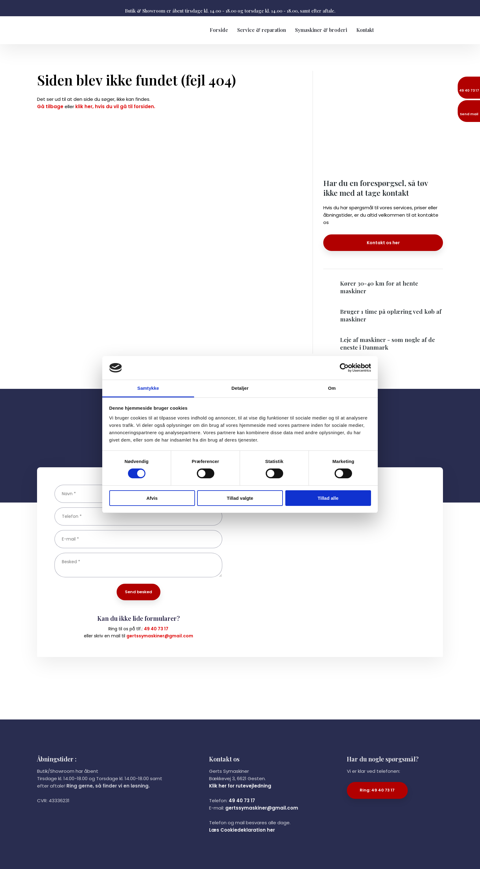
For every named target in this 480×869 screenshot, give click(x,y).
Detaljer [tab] (240, 388)
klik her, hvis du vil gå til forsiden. (115, 106)
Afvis (152, 498)
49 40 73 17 (156, 629)
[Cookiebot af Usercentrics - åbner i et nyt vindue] (344, 367)
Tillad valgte (240, 498)
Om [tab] (332, 388)
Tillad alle (327, 498)
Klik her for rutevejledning (240, 786)
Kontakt (365, 30)
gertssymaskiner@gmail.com (159, 636)
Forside (219, 30)
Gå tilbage (50, 106)
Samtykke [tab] (148, 388)
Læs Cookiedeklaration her (242, 830)
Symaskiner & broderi (321, 30)
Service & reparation (261, 30)
